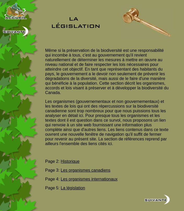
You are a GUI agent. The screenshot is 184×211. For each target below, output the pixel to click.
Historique (70, 161)
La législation (73, 188)
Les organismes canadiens (85, 170)
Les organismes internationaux (89, 179)
